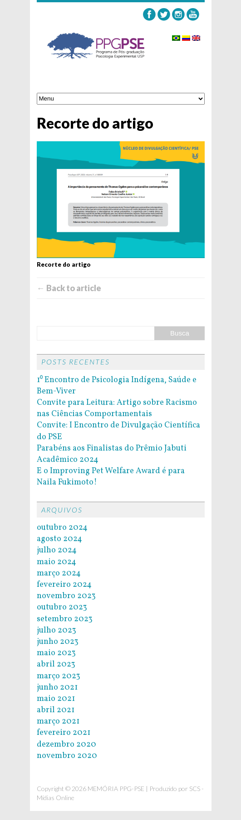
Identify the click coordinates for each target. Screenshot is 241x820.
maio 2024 (56, 562)
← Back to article (69, 288)
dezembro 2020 (66, 744)
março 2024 (59, 573)
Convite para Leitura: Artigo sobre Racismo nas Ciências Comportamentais (117, 408)
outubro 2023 (62, 607)
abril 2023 (56, 664)
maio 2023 (56, 653)
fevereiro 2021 (63, 732)
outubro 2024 (62, 527)
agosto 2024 (59, 539)
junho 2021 (57, 687)
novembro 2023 (66, 596)
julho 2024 (57, 550)
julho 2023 (56, 630)
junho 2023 (58, 641)
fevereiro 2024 (64, 584)
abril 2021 (55, 710)
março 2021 (58, 721)
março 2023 (58, 676)
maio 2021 (56, 699)
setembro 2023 (65, 619)
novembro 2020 (67, 756)
